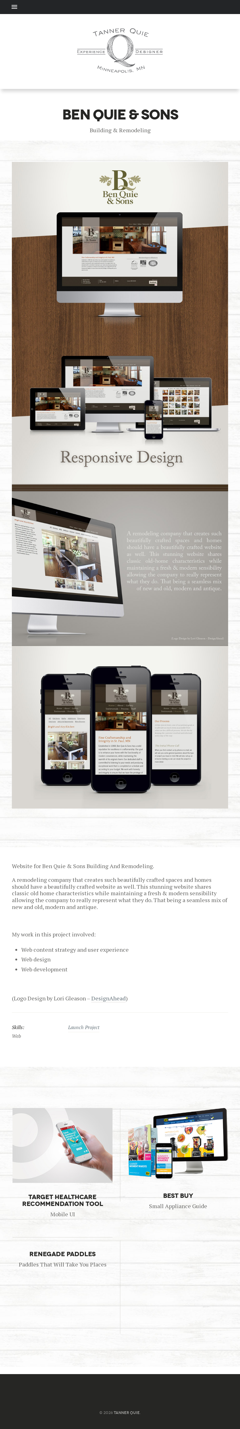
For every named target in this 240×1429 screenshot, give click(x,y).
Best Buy (178, 1196)
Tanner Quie (127, 1412)
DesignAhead (108, 998)
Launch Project (83, 1027)
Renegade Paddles (62, 1254)
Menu (120, 7)
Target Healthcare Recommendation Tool (62, 1200)
